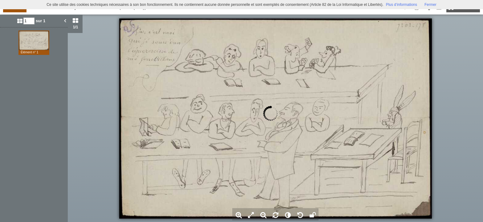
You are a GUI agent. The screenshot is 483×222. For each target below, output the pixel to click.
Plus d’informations (401, 4)
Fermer (430, 4)
